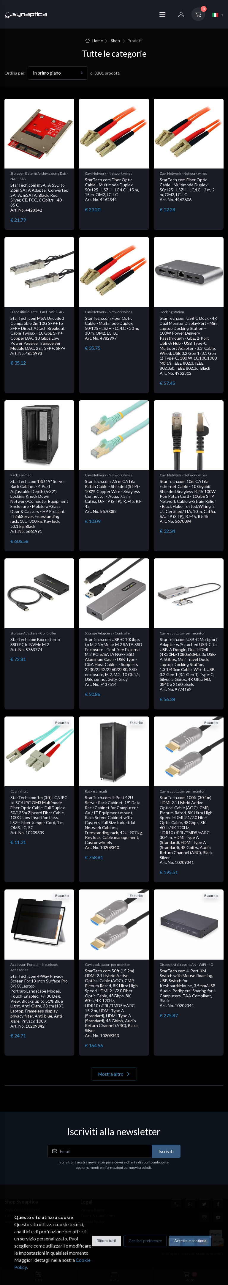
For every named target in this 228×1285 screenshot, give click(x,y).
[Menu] (162, 14)
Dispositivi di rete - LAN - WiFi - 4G (37, 312)
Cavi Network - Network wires (108, 173)
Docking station (172, 312)
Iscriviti (166, 1151)
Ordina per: (15, 72)
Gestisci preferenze (145, 1240)
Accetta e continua (190, 1240)
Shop (115, 40)
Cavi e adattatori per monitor (182, 633)
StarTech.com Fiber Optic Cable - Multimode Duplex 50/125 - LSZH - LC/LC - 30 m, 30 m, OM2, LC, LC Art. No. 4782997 (112, 328)
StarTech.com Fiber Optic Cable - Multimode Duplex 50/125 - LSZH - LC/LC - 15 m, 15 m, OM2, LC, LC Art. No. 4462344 (112, 189)
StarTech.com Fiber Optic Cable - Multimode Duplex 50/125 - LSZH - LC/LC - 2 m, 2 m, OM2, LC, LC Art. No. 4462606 (187, 189)
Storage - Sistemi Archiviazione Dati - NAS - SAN (39, 176)
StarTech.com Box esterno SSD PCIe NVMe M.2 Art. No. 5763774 (35, 644)
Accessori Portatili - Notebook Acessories (34, 967)
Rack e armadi (21, 475)
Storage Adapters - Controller (33, 633)
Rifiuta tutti (106, 1240)
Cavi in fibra (19, 791)
